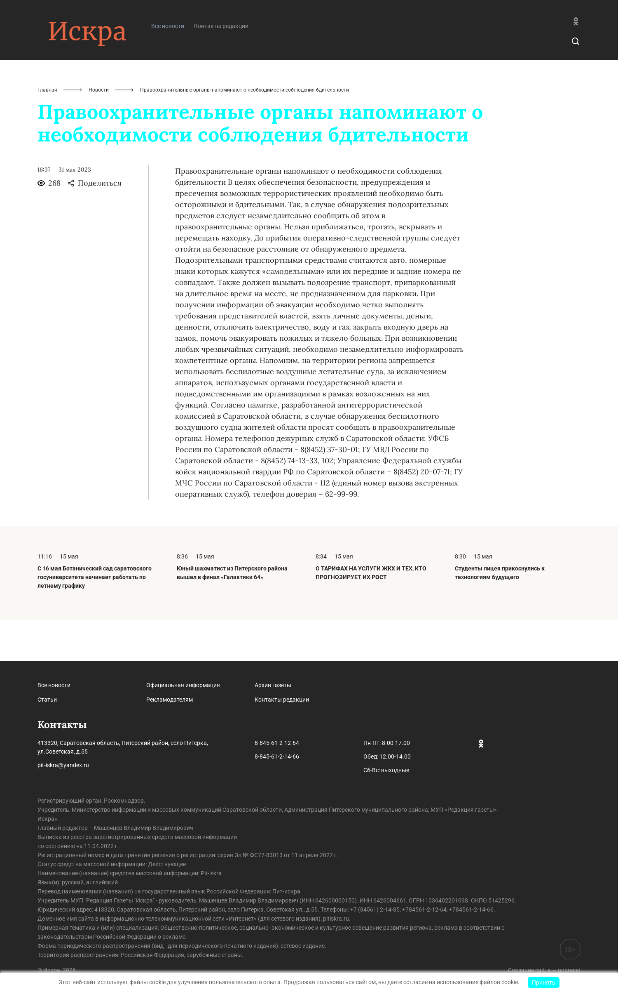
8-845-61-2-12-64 (277, 743)
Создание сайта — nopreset (544, 970)
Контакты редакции (221, 67)
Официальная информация (183, 685)
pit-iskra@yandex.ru (63, 765)
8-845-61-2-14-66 (277, 756)
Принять (543, 982)
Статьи (47, 699)
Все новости (53, 685)
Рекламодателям (169, 699)
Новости (99, 131)
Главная (47, 131)
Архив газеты (273, 685)
